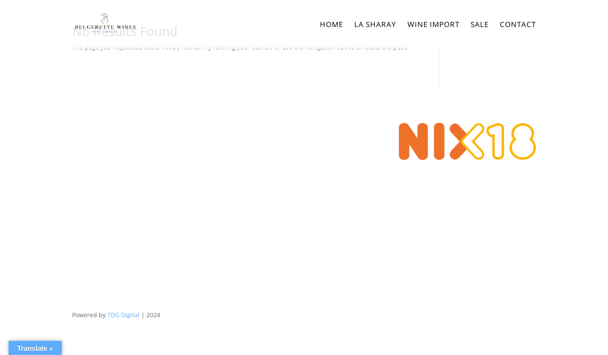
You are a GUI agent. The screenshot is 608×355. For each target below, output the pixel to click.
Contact (518, 25)
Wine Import (433, 25)
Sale (480, 25)
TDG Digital (123, 315)
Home (331, 25)
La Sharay (375, 25)
